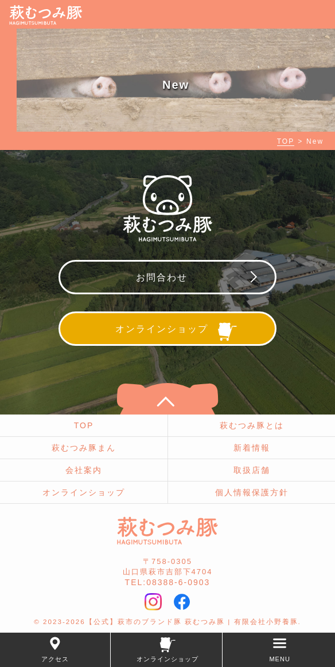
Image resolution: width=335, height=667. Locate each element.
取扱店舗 (251, 470)
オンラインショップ (83, 492)
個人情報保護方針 (252, 492)
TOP (285, 141)
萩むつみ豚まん (84, 447)
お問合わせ (162, 277)
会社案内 (83, 470)
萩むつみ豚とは (252, 425)
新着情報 (251, 447)
